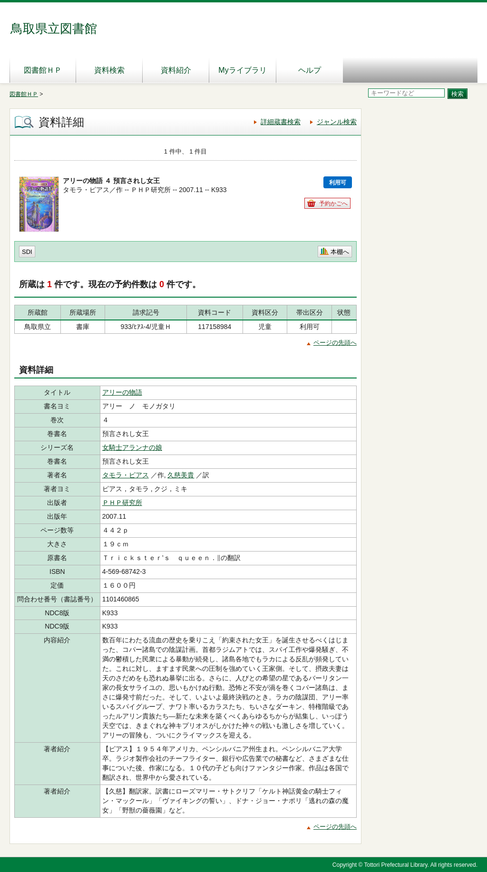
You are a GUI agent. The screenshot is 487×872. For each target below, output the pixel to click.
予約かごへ (333, 203)
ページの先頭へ (335, 342)
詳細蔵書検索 (281, 122)
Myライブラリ (242, 70)
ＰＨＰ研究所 (122, 502)
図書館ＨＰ (43, 70)
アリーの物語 (122, 392)
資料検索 (109, 70)
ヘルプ (309, 70)
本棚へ (340, 251)
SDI (27, 251)
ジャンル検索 (337, 122)
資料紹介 (176, 70)
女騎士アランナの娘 (132, 447)
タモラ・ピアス (125, 475)
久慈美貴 (180, 475)
